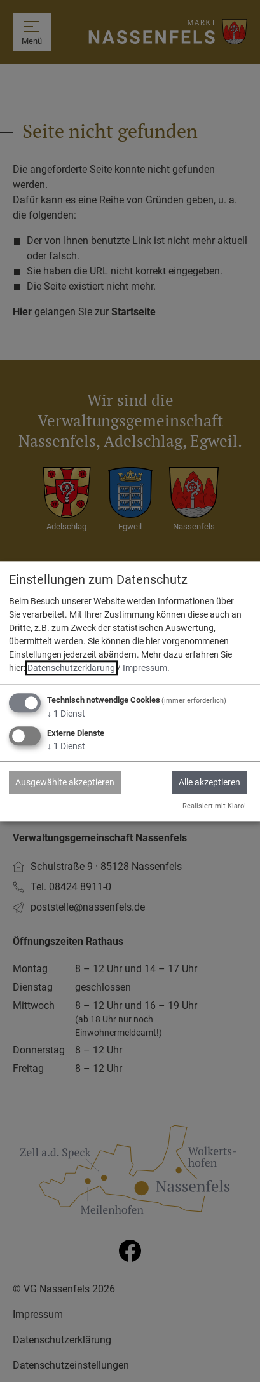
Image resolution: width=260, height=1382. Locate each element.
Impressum (145, 668)
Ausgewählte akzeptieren (64, 782)
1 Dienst (66, 714)
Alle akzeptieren (209, 782)
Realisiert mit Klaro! (214, 806)
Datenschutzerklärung (71, 668)
